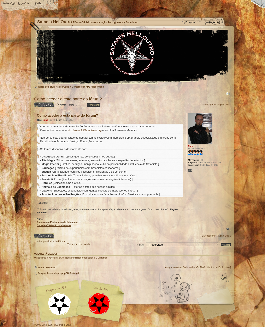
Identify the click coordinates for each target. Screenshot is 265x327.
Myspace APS (80, 301)
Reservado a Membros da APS (73, 86)
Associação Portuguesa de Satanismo (57, 222)
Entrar (59, 77)
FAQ (38, 3)
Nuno (45, 120)
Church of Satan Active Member (54, 225)
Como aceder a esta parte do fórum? (68, 99)
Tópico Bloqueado (44, 104)
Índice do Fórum (132, 57)
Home (9, 3)
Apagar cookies (173, 267)
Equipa (41, 273)
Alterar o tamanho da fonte (24, 3)
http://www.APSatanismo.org (84, 130)
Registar (48, 77)
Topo (227, 229)
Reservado (98, 86)
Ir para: (140, 244)
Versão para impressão (228, 93)
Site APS (99, 304)
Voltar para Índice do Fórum (51, 241)
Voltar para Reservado (78, 244)
